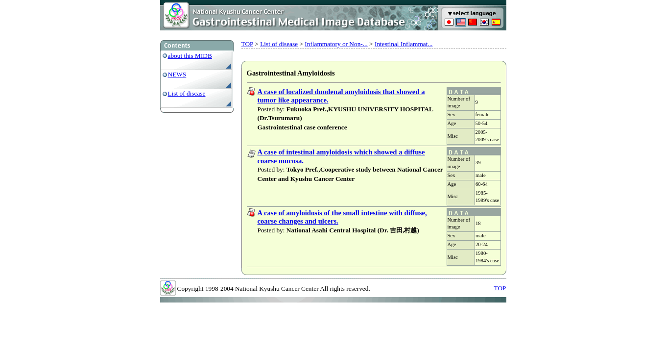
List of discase (187, 93)
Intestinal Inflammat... (403, 44)
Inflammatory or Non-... (336, 44)
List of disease (279, 44)
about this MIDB (190, 55)
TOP (247, 44)
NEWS (177, 74)
